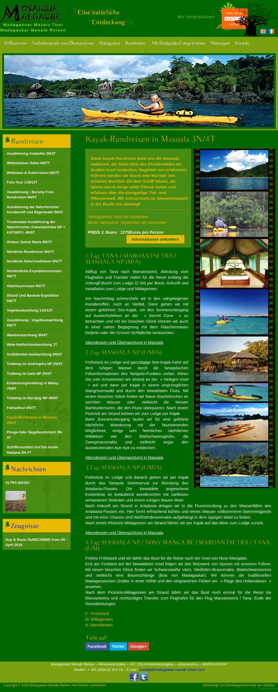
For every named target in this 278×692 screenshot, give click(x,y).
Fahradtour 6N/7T (21, 408)
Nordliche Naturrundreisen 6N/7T (34, 261)
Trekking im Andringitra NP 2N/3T (35, 364)
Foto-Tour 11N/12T (22, 182)
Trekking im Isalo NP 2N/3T (29, 374)
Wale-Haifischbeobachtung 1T (32, 344)
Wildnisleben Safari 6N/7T (28, 163)
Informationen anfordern (155, 239)
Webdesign (211, 685)
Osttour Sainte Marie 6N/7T (29, 242)
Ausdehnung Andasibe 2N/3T (31, 153)
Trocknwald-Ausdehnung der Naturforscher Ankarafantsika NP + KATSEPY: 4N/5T (36, 227)
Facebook (96, 646)
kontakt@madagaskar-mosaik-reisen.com (172, 670)
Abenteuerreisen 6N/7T (26, 286)
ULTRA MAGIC (17, 483)
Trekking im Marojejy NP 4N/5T (32, 398)
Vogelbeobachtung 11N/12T (30, 310)
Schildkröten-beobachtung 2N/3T (34, 354)
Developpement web (241, 685)
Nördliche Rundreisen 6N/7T (30, 252)
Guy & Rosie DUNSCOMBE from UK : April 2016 (36, 542)
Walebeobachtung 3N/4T (27, 335)
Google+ (138, 646)
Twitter (118, 646)
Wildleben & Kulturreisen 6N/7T (33, 173)
